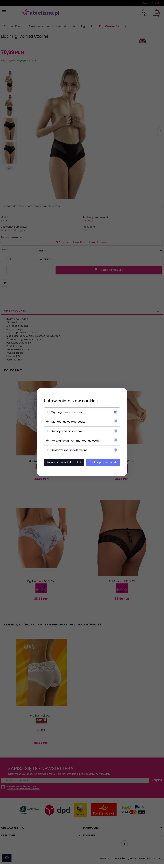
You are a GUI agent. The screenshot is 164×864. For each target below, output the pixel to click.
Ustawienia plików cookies (70, 400)
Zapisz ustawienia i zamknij (63, 462)
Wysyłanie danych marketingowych (74, 440)
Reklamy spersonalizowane (69, 450)
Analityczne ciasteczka (66, 431)
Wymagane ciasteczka (66, 412)
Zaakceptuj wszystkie (104, 462)
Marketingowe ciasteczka (68, 421)
